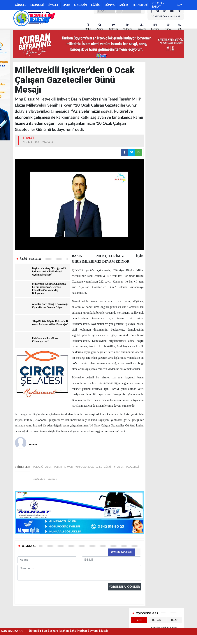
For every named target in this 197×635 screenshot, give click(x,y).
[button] (179, 5)
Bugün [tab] (139, 620)
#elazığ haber (42, 467)
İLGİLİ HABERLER (30, 258)
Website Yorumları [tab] (121, 552)
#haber (118, 467)
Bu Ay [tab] (174, 620)
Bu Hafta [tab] (156, 620)
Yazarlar (142, 27)
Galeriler (113, 27)
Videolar (127, 27)
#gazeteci (132, 467)
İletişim (155, 27)
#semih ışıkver (63, 467)
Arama (99, 27)
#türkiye (39, 480)
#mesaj (52, 480)
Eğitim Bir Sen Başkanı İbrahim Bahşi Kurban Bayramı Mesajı (68, 630)
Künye (168, 27)
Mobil (88, 27)
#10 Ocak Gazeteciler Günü (93, 467)
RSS (179, 27)
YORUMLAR (29, 546)
